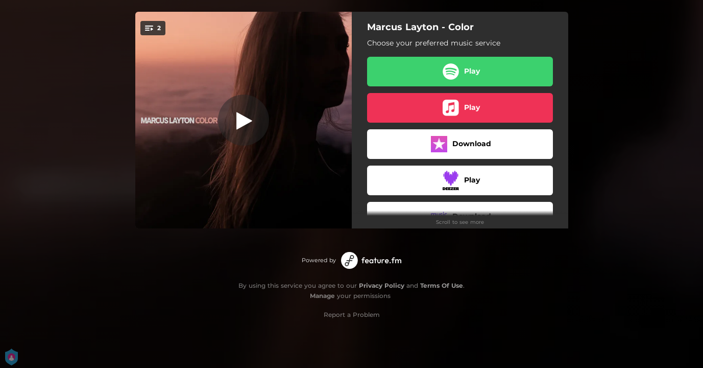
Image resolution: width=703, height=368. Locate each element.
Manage (322, 296)
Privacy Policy (381, 285)
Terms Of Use (441, 285)
